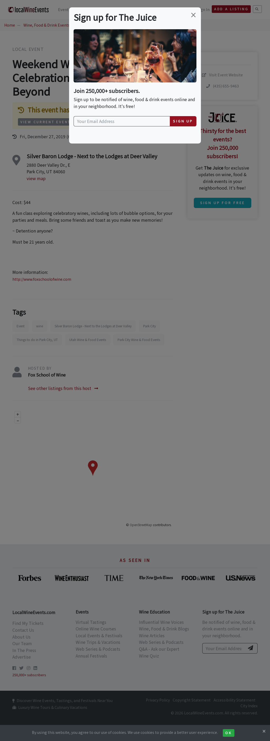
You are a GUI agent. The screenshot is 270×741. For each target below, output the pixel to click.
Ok (228, 732)
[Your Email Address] (122, 121)
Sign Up (183, 120)
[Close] (264, 731)
